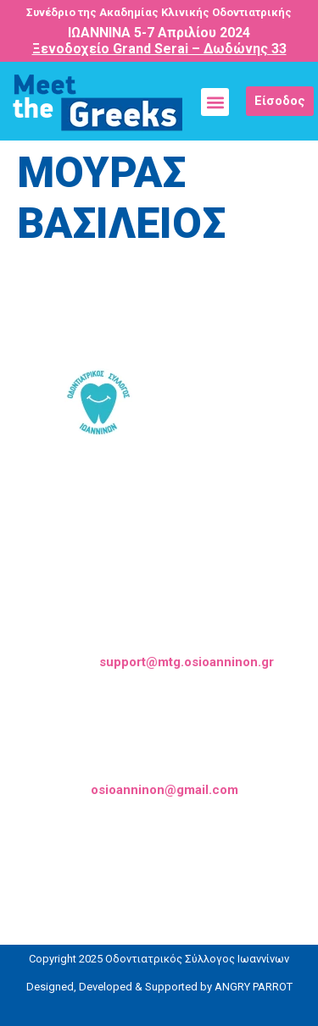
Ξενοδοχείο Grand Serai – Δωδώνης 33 (159, 49)
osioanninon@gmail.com (164, 789)
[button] (215, 102)
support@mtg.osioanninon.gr (186, 662)
